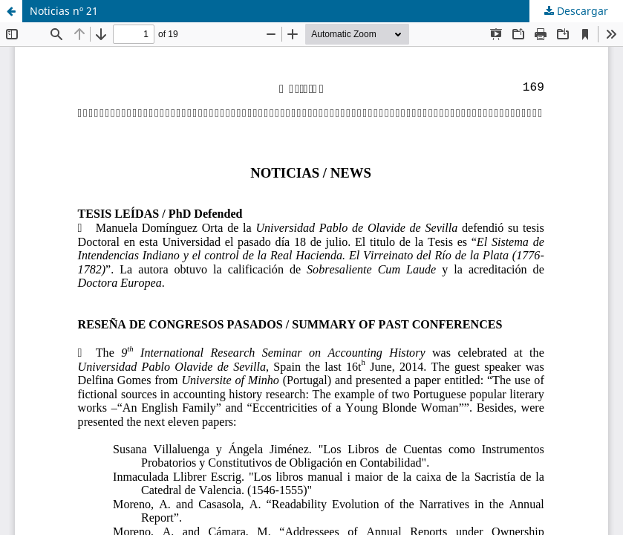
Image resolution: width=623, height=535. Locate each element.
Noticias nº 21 (64, 11)
